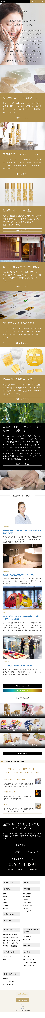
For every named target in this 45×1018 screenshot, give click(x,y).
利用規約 (6, 984)
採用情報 (27, 951)
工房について (9, 919)
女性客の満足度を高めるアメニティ (19, 581)
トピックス (8, 926)
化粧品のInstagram (22, 697)
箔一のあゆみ (27, 908)
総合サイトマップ (8, 990)
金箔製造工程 (7, 962)
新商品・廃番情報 (28, 971)
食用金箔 (6, 908)
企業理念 (25, 905)
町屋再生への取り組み (10, 940)
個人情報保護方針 (8, 987)
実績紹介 (27, 888)
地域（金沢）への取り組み (11, 946)
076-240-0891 (22, 870)
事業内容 (7, 894)
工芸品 (5, 902)
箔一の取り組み (27, 911)
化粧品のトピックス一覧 (22, 693)
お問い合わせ (27, 945)
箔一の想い (8, 888)
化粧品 (5, 905)
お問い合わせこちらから (23, 857)
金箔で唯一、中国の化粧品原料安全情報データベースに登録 (22, 624)
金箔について (9, 957)
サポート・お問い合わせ (30, 936)
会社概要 (27, 894)
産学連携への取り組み (10, 951)
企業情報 (25, 914)
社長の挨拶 (26, 902)
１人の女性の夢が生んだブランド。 (19, 672)
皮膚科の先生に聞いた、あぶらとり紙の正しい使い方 (22, 538)
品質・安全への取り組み (10, 943)
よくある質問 (27, 942)
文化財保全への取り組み (10, 949)
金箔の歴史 (6, 965)
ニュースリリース (28, 962)
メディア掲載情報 (28, 965)
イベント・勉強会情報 (30, 968)
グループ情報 (27, 917)
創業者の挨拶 (27, 899)
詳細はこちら (22, 122)
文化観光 (6, 914)
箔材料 (5, 899)
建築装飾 (6, 911)
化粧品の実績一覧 (22, 760)
